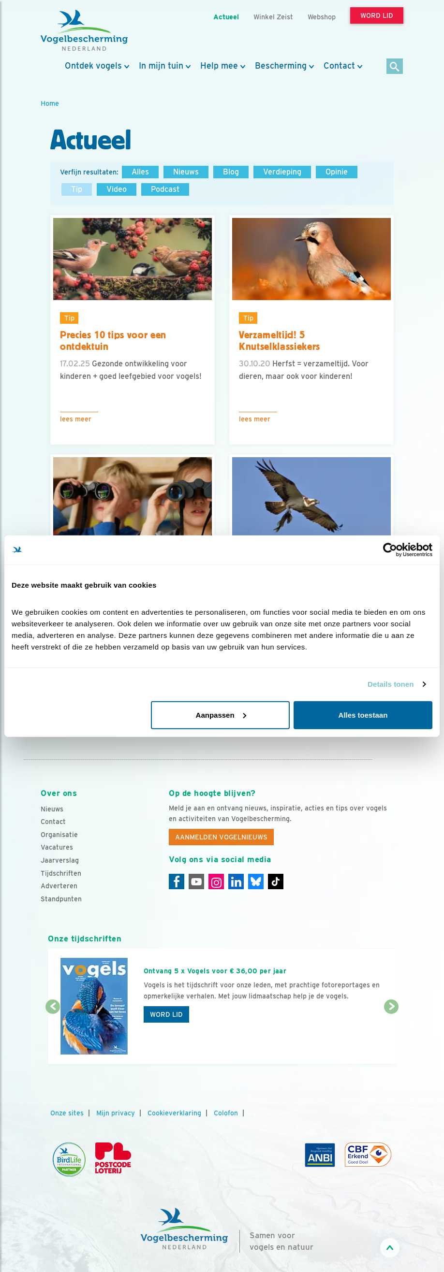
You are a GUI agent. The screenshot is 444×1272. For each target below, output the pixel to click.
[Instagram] (216, 881)
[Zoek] (394, 66)
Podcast (165, 189)
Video (116, 189)
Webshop (322, 17)
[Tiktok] (275, 881)
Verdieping (282, 171)
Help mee (219, 66)
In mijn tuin (161, 66)
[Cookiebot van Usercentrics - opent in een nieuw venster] (390, 550)
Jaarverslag (60, 860)
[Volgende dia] (391, 1036)
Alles (140, 171)
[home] (84, 30)
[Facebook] (176, 881)
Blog (231, 171)
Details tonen (391, 684)
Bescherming (281, 66)
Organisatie (59, 834)
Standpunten (61, 899)
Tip (76, 189)
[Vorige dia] (53, 1036)
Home (50, 103)
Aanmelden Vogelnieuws (221, 837)
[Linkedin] (236, 881)
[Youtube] (196, 881)
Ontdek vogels (93, 66)
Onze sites (67, 1113)
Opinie (337, 171)
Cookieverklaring (174, 1113)
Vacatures (57, 847)
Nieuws (186, 171)
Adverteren (59, 886)
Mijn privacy (115, 1113)
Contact (339, 66)
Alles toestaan (363, 714)
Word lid (166, 1014)
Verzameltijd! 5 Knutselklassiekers (279, 341)
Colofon (226, 1113)
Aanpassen (221, 714)
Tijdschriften (61, 873)
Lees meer (75, 419)
